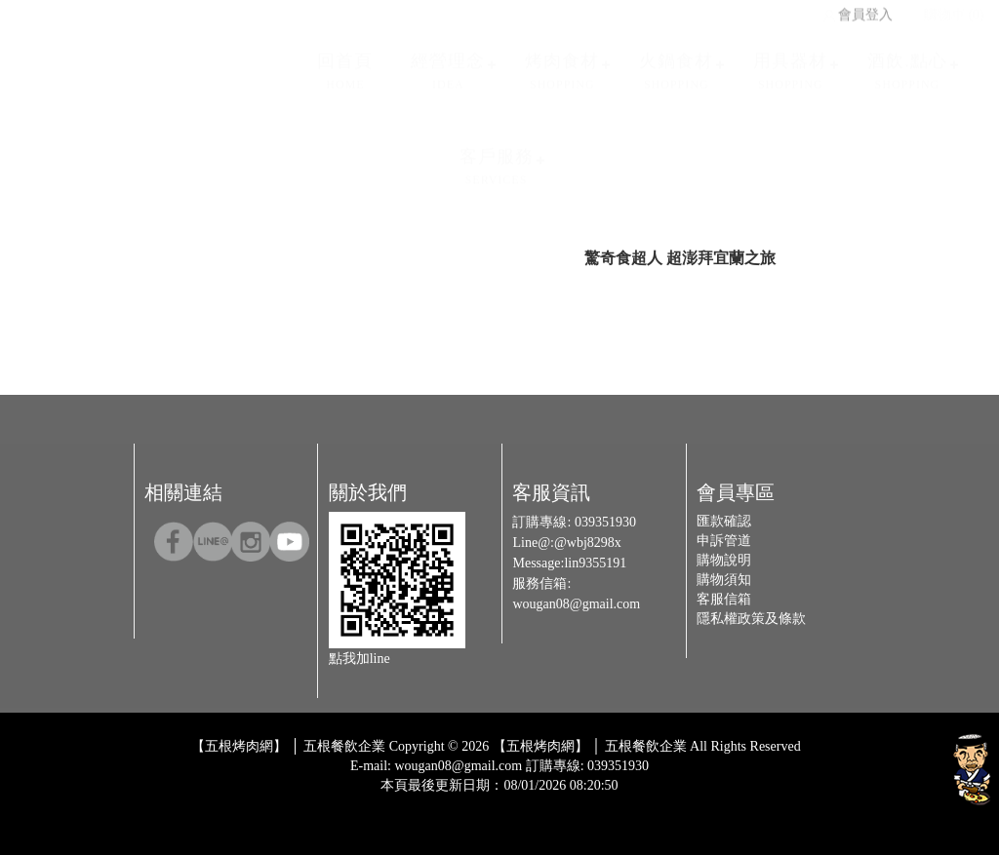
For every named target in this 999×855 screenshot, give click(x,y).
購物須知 (724, 579)
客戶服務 (497, 161)
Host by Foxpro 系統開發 (576, 800)
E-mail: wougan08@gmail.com (436, 765)
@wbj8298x (587, 542)
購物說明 (724, 560)
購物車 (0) (945, 9)
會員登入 (856, 9)
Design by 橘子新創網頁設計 (435, 800)
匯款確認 (724, 521)
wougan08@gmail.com (576, 604)
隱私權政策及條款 (751, 618)
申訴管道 (724, 540)
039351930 (605, 522)
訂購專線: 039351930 (587, 765)
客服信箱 (724, 599)
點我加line (359, 658)
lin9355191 (595, 563)
